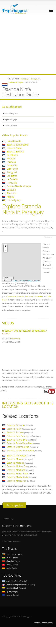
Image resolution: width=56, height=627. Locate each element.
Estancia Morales (20, 462)
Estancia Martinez (20, 470)
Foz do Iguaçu (14, 200)
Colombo (12, 554)
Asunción (11, 193)
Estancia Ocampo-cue (22, 446)
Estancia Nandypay (21, 455)
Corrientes (12, 165)
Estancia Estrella (15, 151)
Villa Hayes (12, 168)
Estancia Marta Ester (20, 473)
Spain (10, 591)
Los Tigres (12, 175)
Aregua (10, 196)
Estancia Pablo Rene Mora (23, 443)
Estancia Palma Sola (21, 439)
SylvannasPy (15, 338)
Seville (9, 568)
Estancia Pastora (20, 425)
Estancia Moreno (20, 459)
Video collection (11, 125)
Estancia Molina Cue (21, 466)
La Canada (12, 179)
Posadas (11, 158)
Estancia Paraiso (20, 432)
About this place (11, 113)
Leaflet (15, 281)
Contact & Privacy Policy (43, 623)
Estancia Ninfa (14, 148)
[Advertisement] (28, 45)
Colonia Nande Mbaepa (19, 186)
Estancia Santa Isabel (18, 144)
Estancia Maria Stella (21, 477)
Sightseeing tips (11, 119)
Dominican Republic (18, 584)
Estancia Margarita (21, 480)
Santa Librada (14, 141)
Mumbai (10, 557)
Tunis (10, 564)
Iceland (10, 595)
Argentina (14, 581)
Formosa (11, 162)
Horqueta (12, 182)
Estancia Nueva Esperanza (24, 450)
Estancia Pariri (21, 428)
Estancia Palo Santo (24, 436)
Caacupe (11, 189)
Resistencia (12, 155)
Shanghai (10, 561)
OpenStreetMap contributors (30, 281)
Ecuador (14, 588)
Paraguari (12, 172)
